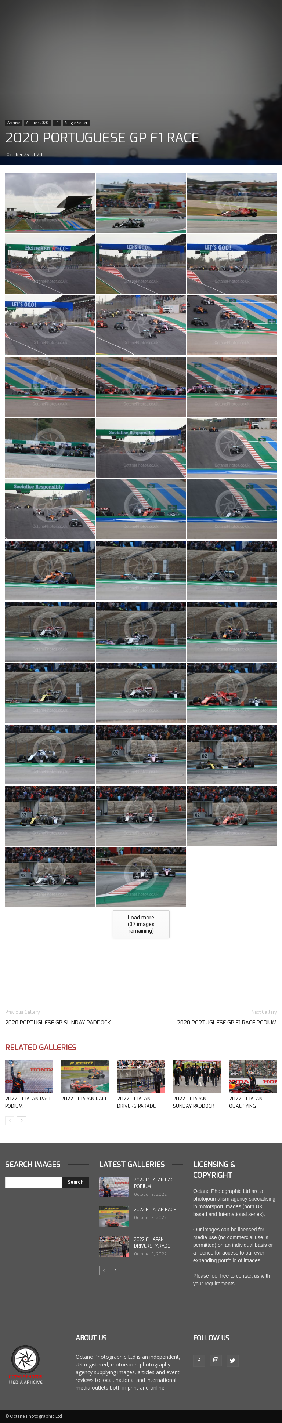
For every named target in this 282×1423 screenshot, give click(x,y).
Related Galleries (40, 1048)
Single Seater (76, 122)
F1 (57, 122)
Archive (13, 122)
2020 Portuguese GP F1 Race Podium (227, 1022)
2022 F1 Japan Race (84, 1099)
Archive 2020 (37, 122)
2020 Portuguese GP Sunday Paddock (58, 1022)
